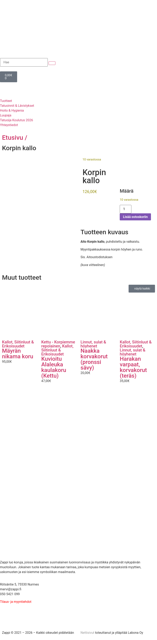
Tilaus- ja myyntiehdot (15, 602)
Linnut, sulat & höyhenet (93, 344)
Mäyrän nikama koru (17, 353)
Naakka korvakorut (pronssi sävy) (94, 359)
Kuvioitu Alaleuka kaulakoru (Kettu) (53, 367)
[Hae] (24, 62)
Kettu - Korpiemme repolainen (58, 344)
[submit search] (52, 63)
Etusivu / (14, 137)
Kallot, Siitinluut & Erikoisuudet (18, 344)
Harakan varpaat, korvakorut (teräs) (133, 367)
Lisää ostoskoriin (135, 217)
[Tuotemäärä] (125, 209)
